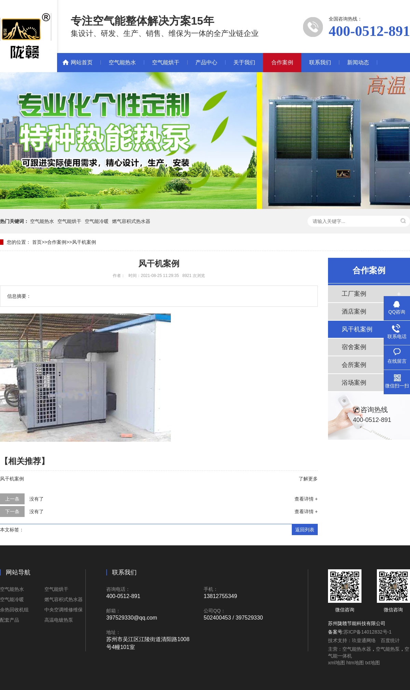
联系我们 (320, 62)
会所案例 (354, 364)
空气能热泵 (388, 649)
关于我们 (244, 62)
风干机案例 (84, 242)
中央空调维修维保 (63, 609)
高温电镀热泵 (58, 620)
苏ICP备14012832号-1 (368, 632)
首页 (37, 242)
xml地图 (336, 662)
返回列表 (304, 529)
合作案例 (282, 62)
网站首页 (82, 62)
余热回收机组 (14, 609)
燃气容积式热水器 (131, 221)
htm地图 (355, 662)
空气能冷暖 (97, 221)
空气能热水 (122, 62)
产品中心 (206, 62)
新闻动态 (358, 62)
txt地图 (372, 662)
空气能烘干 (165, 62)
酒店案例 (354, 311)
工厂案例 (354, 293)
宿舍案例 (354, 347)
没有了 (36, 499)
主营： (335, 649)
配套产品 (9, 620)
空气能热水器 (356, 649)
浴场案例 (354, 382)
